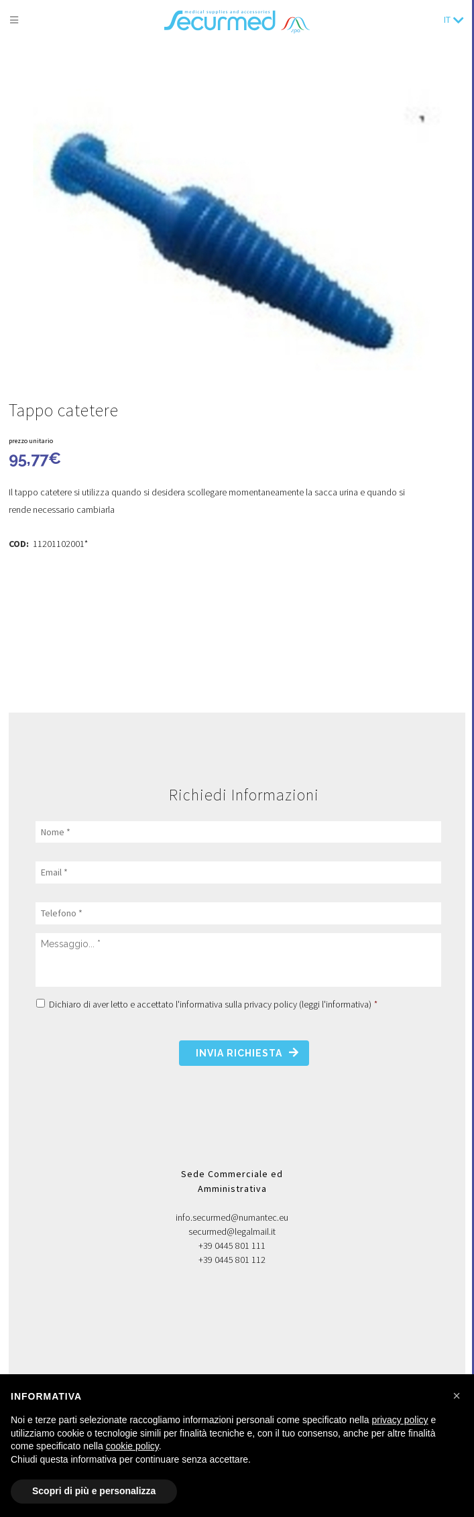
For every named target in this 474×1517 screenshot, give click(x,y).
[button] (456, 1395)
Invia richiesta (239, 1053)
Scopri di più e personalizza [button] (94, 1490)
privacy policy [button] (400, 1419)
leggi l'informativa (335, 1004)
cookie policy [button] (132, 1446)
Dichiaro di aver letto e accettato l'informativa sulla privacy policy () (213, 1004)
